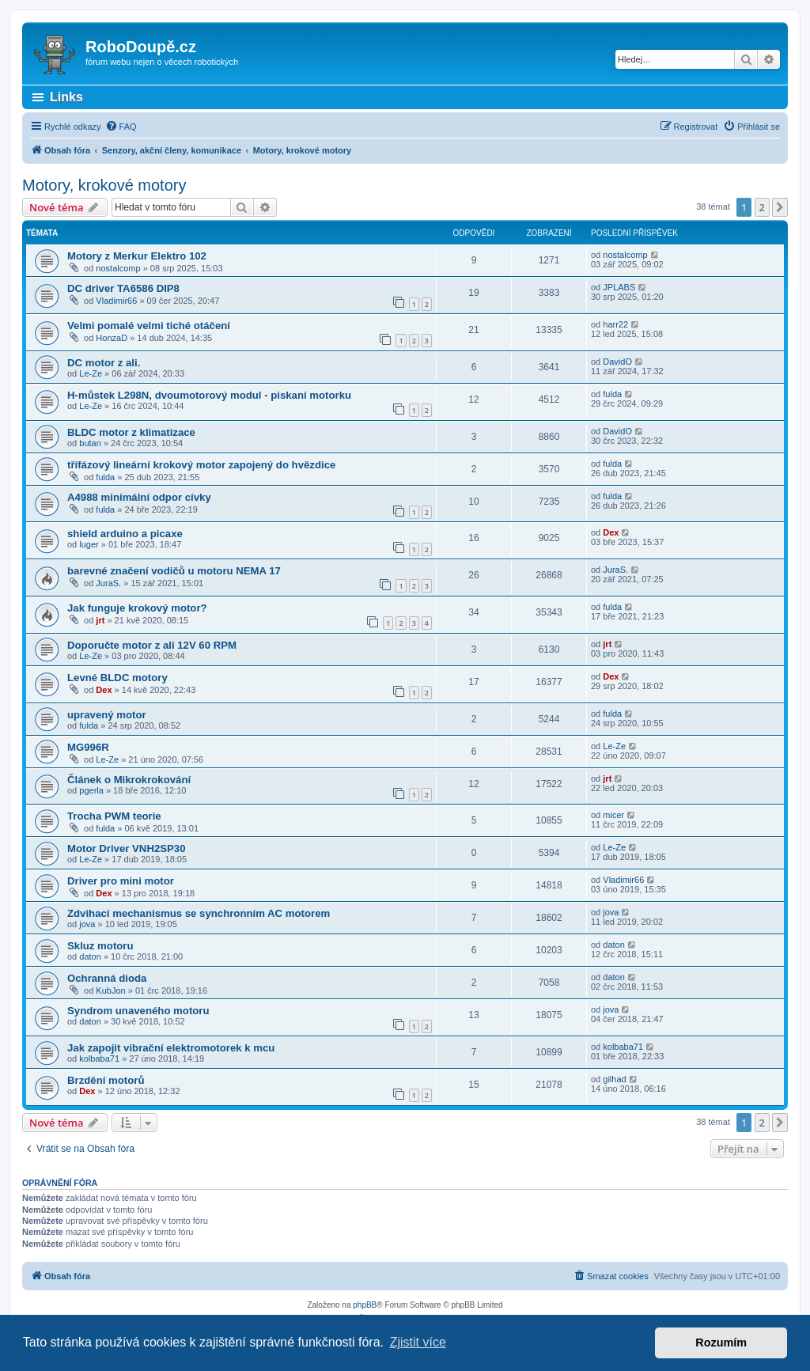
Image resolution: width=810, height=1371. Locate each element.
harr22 (615, 324)
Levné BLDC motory (117, 678)
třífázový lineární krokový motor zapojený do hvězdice (201, 465)
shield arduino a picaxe (125, 534)
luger (88, 544)
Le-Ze (90, 373)
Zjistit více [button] (418, 1342)
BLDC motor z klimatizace (131, 432)
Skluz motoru (100, 946)
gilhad (614, 1079)
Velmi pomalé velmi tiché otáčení (148, 325)
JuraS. (108, 583)
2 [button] (762, 207)
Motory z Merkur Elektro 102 (136, 256)
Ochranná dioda (106, 978)
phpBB (365, 1305)
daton (90, 956)
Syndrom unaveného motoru (138, 1011)
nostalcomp (118, 268)
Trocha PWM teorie (114, 816)
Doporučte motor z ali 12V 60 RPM (152, 645)
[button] (780, 207)
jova (87, 924)
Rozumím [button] (721, 1342)
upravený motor (106, 715)
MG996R (88, 747)
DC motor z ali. (103, 363)
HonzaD (111, 338)
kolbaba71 (99, 1058)
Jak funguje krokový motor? (137, 608)
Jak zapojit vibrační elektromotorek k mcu (170, 1048)
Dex (611, 532)
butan (90, 443)
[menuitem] (121, 126)
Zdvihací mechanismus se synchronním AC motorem (198, 913)
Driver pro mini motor (120, 881)
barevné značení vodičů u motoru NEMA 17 (174, 571)
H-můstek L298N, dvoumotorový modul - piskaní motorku (209, 395)
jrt (100, 620)
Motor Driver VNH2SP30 (126, 848)
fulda (612, 394)
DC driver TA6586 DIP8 (123, 288)
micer (613, 815)
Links (66, 97)
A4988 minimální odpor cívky (139, 497)
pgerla (91, 790)
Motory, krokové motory (104, 185)
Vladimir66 (116, 300)
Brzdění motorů (105, 1080)
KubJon (110, 990)
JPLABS (619, 287)
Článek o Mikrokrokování (129, 780)
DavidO (617, 361)
